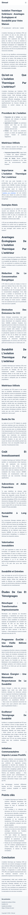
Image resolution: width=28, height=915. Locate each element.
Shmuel (5, 2)
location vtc (5, 904)
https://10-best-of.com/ (8, 908)
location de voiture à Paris (8, 902)
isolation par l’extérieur (9, 193)
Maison (22, 28)
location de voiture (6, 906)
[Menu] (25, 2)
